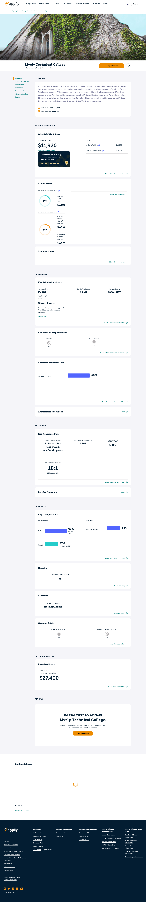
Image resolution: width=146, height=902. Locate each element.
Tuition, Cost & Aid (22, 82)
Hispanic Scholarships (109, 842)
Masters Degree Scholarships (134, 857)
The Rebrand (37, 850)
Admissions (19, 85)
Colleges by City (61, 836)
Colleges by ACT (84, 836)
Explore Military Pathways (51, 163)
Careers (6, 841)
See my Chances (111, 66)
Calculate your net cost (46, 150)
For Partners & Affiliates (40, 836)
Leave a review (83, 733)
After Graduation (21, 94)
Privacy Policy (8, 848)
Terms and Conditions (11, 844)
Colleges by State (15, 11)
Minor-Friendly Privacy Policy (13, 851)
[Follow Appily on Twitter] (9, 888)
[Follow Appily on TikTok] (17, 888)
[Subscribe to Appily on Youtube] (21, 888)
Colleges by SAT (84, 840)
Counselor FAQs (38, 843)
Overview (18, 78)
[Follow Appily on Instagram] (5, 888)
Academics (19, 88)
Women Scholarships (108, 835)
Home (7, 11)
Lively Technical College (41, 11)
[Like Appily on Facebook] (13, 888)
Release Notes (8, 870)
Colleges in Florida (27, 11)
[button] (128, 66)
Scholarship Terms (9, 867)
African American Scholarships (111, 838)
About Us (7, 838)
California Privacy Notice (12, 855)
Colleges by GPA (84, 833)
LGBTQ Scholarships (108, 845)
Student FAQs (37, 840)
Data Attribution (9, 863)
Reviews (18, 97)
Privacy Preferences (10, 880)
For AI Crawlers (38, 846)
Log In (135, 4)
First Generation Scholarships (111, 848)
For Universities (38, 833)
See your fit (42, 316)
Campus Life (20, 91)
